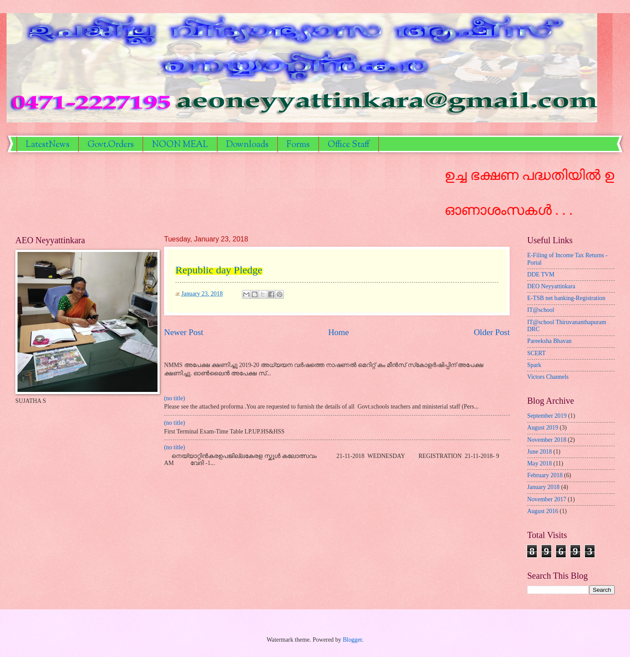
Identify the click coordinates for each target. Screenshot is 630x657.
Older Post (492, 332)
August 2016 (542, 511)
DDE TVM (540, 274)
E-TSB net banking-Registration (566, 298)
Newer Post (183, 332)
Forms (298, 145)
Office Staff (349, 145)
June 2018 (539, 451)
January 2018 (543, 487)
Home (338, 332)
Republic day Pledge (218, 270)
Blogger (352, 639)
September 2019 (547, 415)
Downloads (247, 145)
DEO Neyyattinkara (551, 286)
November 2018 (546, 440)
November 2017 (546, 499)
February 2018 (545, 475)
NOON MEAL (180, 145)
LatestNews (48, 145)
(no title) (174, 398)
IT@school (540, 310)
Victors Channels (548, 377)
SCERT (536, 353)
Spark (534, 365)
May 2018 (539, 463)
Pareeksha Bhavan (549, 341)
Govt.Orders (111, 145)
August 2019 (542, 427)
